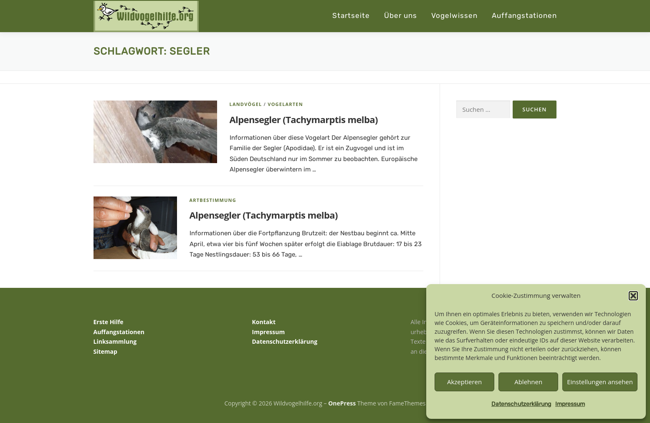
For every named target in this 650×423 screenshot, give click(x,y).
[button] (633, 296)
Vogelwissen (454, 15)
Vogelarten (285, 104)
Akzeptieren (464, 382)
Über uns (400, 15)
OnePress (342, 403)
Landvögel (246, 104)
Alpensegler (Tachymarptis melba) (304, 119)
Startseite (351, 15)
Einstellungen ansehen (600, 382)
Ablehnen (528, 382)
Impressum (570, 404)
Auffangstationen (524, 15)
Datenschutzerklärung (521, 404)
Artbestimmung (213, 200)
